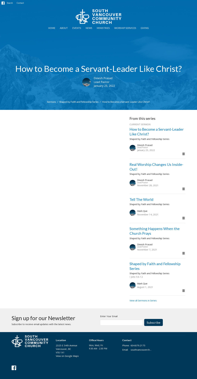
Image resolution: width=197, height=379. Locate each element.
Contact (20, 3)
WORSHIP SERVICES (125, 28)
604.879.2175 (138, 345)
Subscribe (153, 322)
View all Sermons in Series (143, 300)
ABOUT (64, 28)
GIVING (145, 28)
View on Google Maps (67, 355)
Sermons (51, 101)
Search (10, 3)
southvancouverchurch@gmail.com (141, 349)
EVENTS (76, 28)
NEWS (89, 28)
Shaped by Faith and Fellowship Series (79, 101)
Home (51, 28)
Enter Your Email (108, 316)
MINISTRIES (103, 28)
